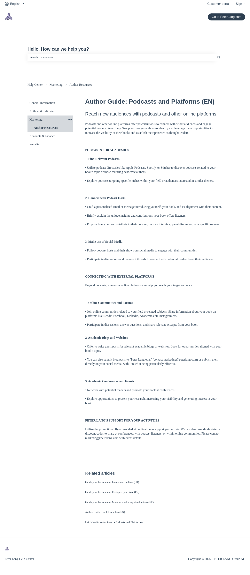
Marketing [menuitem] (36, 119)
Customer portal (218, 3)
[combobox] (121, 57)
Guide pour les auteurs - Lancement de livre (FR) (112, 482)
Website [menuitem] (34, 144)
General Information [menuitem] (42, 103)
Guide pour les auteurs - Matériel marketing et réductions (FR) (119, 502)
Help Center (35, 84)
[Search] (219, 57)
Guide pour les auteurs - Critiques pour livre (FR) (112, 492)
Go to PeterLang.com (226, 17)
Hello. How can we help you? (58, 49)
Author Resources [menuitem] (46, 127)
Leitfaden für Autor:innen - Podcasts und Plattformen (114, 522)
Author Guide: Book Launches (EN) (105, 512)
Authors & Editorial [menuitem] (41, 111)
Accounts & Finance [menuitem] (42, 136)
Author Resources (80, 84)
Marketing (56, 84)
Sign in (240, 3)
